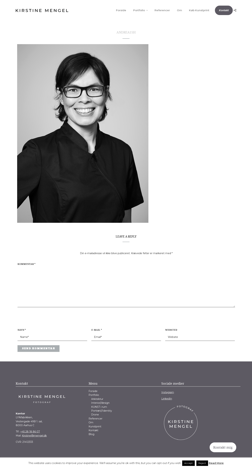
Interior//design (100, 402)
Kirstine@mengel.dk (34, 435)
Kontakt (224, 10)
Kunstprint (95, 426)
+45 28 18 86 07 (30, 431)
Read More (216, 463)
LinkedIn (166, 398)
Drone (95, 414)
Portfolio (139, 10)
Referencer (162, 10)
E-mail (96, 329)
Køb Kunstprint (199, 10)
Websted (171, 329)
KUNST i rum (99, 406)
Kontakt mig (223, 447)
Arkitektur (97, 399)
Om (179, 10)
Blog (91, 434)
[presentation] (39, 319)
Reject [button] (202, 463)
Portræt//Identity (101, 410)
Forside (121, 10)
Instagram (167, 392)
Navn (22, 329)
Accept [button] (188, 463)
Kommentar (27, 264)
